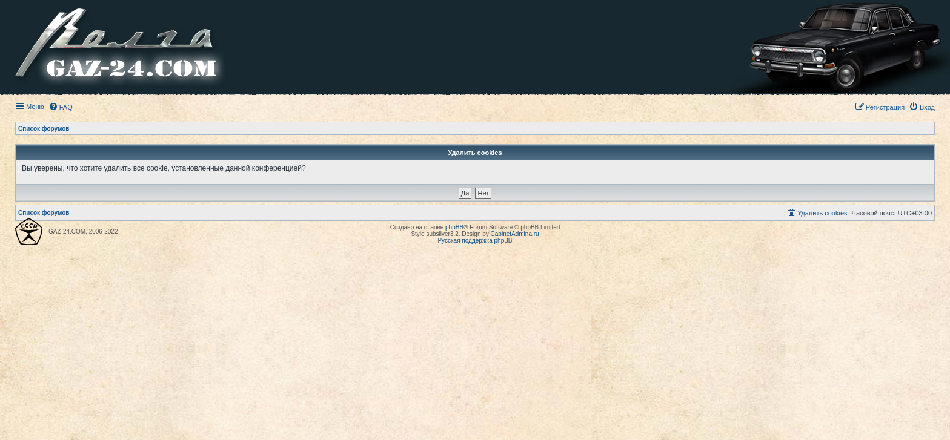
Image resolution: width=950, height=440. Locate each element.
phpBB (454, 227)
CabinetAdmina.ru (515, 234)
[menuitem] (60, 107)
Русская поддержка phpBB (474, 240)
